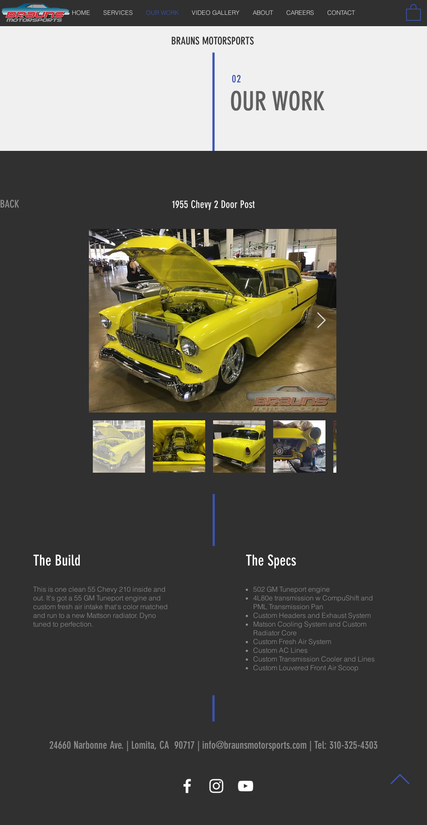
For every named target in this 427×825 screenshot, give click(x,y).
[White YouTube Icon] (245, 786)
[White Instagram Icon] (216, 786)
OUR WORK (277, 101)
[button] (413, 11)
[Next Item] (321, 320)
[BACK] (9, 204)
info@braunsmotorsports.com (254, 745)
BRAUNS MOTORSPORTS (212, 41)
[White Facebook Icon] (187, 786)
